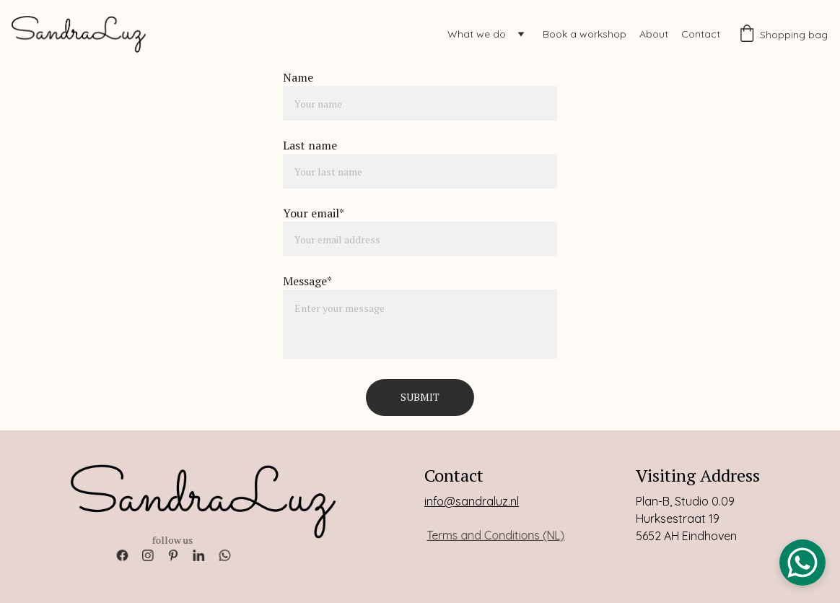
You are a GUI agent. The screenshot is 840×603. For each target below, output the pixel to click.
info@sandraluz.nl (471, 502)
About (653, 33)
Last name (310, 145)
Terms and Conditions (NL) (496, 535)
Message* (307, 281)
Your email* (313, 213)
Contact (700, 33)
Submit (420, 397)
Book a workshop (584, 33)
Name (298, 77)
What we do (476, 33)
